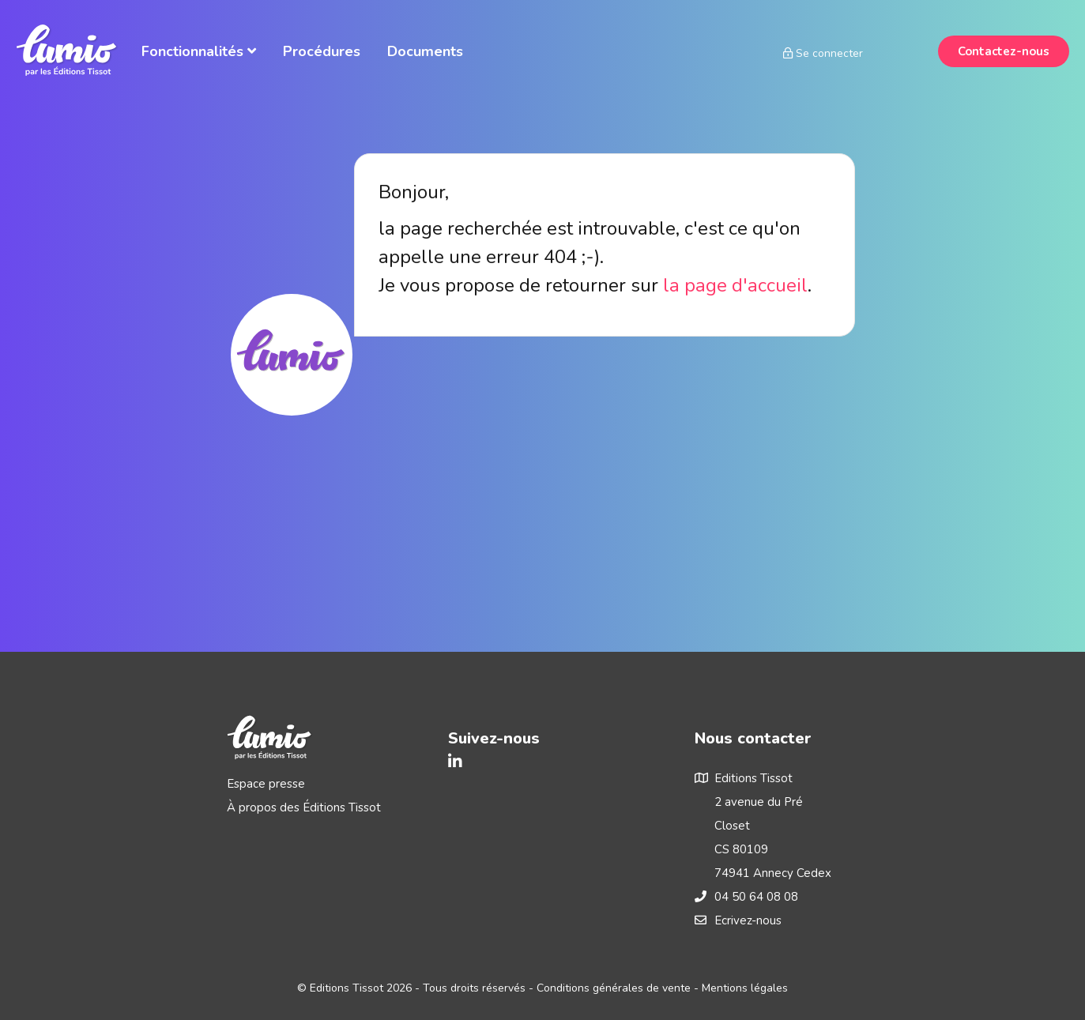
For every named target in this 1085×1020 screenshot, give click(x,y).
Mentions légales (745, 988)
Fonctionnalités (198, 51)
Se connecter (823, 53)
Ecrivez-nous (748, 920)
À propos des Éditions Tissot (304, 807)
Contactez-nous (1003, 51)
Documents (425, 51)
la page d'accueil (735, 285)
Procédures (321, 51)
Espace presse (266, 784)
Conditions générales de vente (614, 988)
